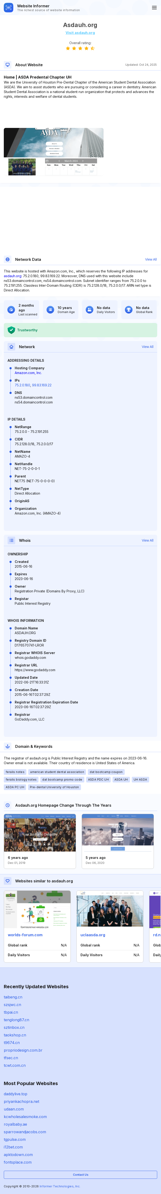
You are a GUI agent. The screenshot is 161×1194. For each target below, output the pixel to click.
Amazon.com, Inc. (28, 373)
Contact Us (80, 1174)
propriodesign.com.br (23, 1050)
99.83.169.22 (42, 385)
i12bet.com (13, 1147)
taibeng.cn (13, 997)
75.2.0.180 (22, 385)
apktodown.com (18, 1154)
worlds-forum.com (25, 934)
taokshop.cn (15, 1035)
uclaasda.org (92, 934)
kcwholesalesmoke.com (25, 1116)
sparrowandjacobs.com (25, 1131)
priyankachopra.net (21, 1101)
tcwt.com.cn (15, 1065)
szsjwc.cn (12, 1004)
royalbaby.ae (15, 1124)
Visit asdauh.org (80, 32)
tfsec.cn (11, 1057)
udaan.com (14, 1109)
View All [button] (151, 259)
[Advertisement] (80, 113)
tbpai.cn (11, 1012)
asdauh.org (12, 276)
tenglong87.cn (16, 1019)
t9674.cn (12, 1042)
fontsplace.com (18, 1162)
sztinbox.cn (14, 1027)
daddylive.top (15, 1093)
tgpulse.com (15, 1139)
